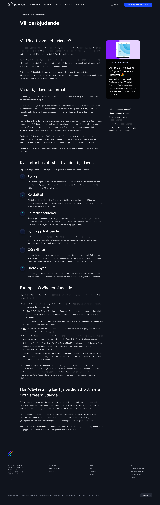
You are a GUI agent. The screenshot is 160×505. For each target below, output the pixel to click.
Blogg (91, 468)
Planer (58, 4)
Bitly (24, 329)
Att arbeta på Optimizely (138, 468)
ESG (97, 495)
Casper (25, 304)
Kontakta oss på (12, 469)
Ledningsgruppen (136, 474)
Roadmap (51, 471)
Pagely (25, 353)
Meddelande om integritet (30, 495)
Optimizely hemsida (87, 109)
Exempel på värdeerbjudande (120, 124)
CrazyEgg (26, 311)
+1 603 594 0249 (13, 474)
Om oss (133, 465)
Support (92, 474)
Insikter (92, 465)
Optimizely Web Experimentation (37, 426)
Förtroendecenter (71, 495)
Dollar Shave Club (29, 343)
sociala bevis (84, 136)
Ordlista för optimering (33, 15)
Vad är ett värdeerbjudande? (120, 109)
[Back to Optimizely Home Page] (17, 4)
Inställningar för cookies (86, 495)
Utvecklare (80, 4)
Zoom (25, 336)
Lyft (24, 321)
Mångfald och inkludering (138, 471)
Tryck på (133, 477)
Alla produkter (53, 465)
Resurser (47, 4)
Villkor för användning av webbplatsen (51, 495)
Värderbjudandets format (119, 113)
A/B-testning (25, 402)
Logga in (113, 4)
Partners (68, 4)
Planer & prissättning (55, 468)
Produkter (35, 4)
